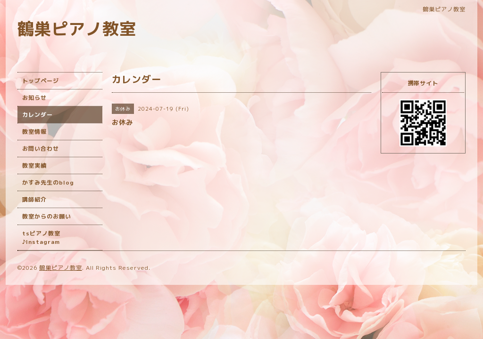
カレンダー (37, 115)
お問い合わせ (40, 149)
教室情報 (34, 132)
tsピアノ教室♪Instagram (41, 237)
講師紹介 (34, 199)
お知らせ (34, 98)
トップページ (40, 81)
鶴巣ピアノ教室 (76, 28)
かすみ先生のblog (48, 182)
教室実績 (34, 165)
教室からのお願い (46, 216)
